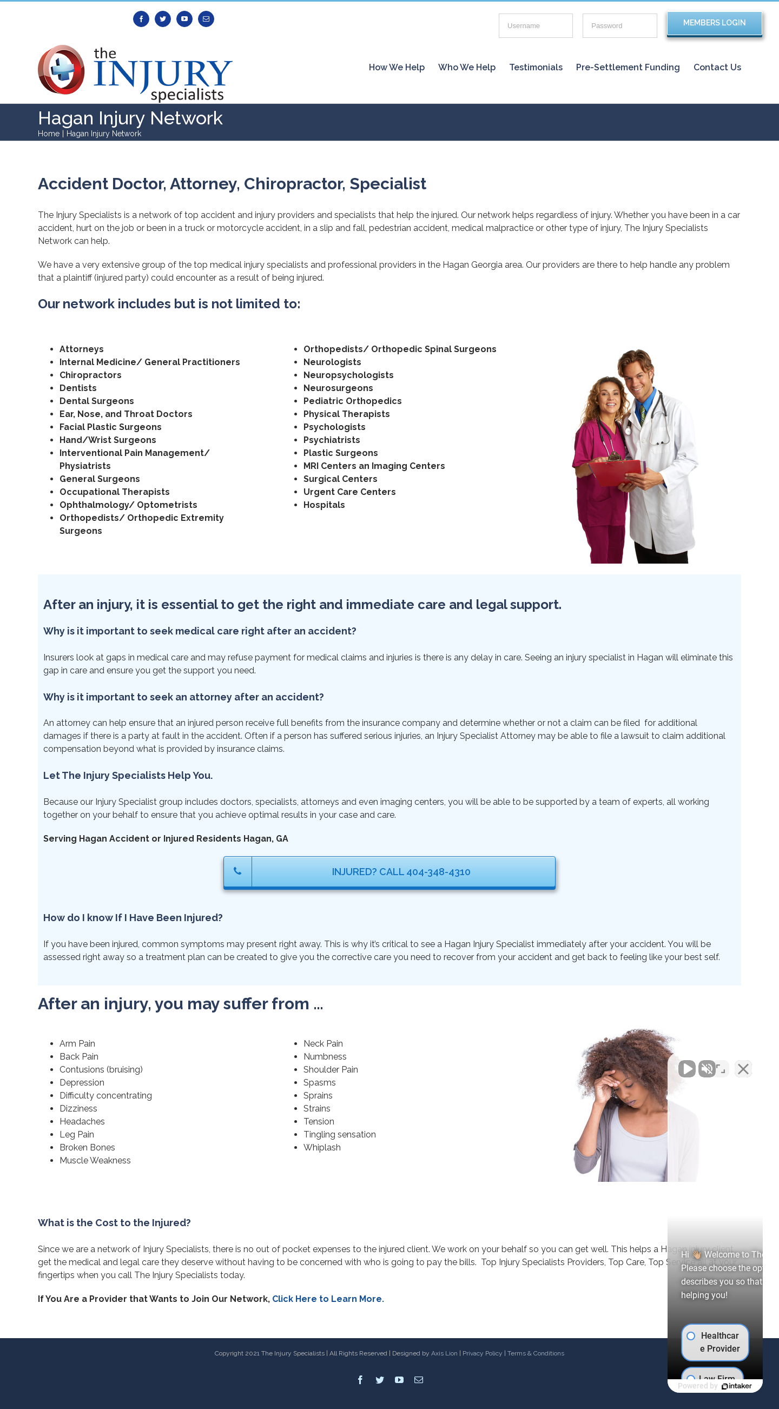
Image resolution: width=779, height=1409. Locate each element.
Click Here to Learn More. (328, 1299)
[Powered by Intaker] (687, 1386)
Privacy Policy (483, 1353)
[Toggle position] (720, 1063)
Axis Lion (444, 1353)
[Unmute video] (587, 1063)
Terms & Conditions (535, 1353)
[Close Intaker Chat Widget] (743, 1063)
